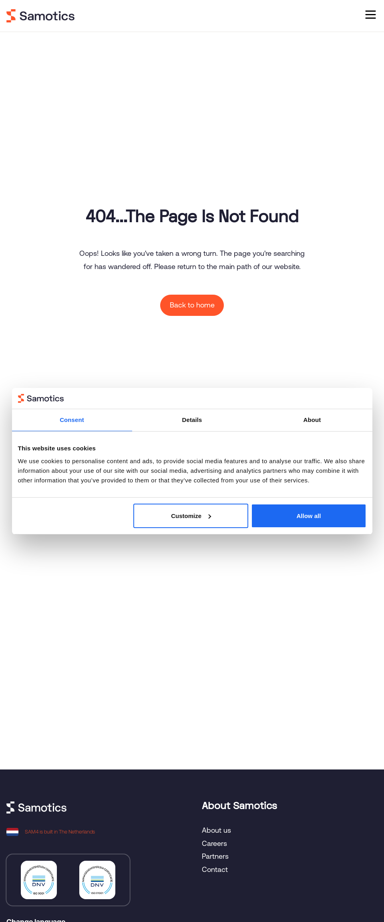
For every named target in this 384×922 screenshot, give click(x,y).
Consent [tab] (72, 419)
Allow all (309, 515)
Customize (191, 515)
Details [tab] (192, 419)
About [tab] (312, 419)
